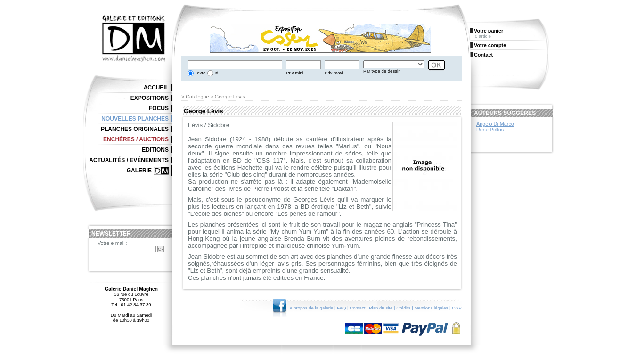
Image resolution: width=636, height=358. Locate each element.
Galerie (139, 170)
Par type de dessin (381, 70)
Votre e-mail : (113, 243)
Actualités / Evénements (129, 160)
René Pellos (490, 129)
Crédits (403, 307)
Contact (357, 307)
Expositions (149, 98)
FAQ (341, 307)
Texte (199, 72)
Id (216, 72)
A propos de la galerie (312, 307)
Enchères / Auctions (136, 139)
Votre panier (488, 30)
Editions (155, 149)
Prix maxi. (334, 72)
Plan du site (380, 307)
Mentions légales (431, 307)
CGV (457, 307)
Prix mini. (295, 72)
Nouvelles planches (135, 118)
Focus (159, 108)
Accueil (156, 87)
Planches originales (135, 129)
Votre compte (490, 45)
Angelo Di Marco (495, 124)
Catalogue (197, 96)
